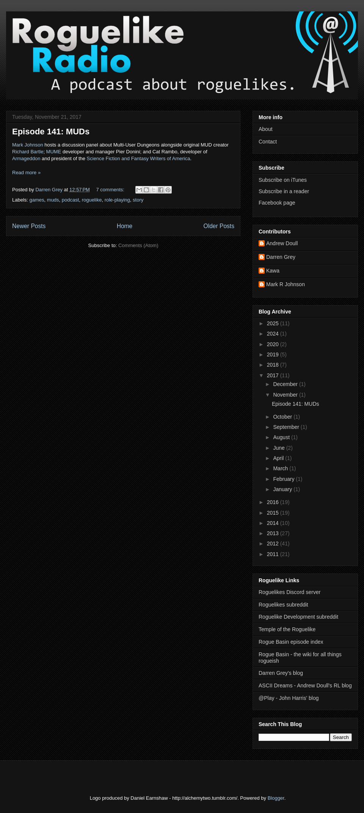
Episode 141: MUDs (50, 131)
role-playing (117, 200)
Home (125, 226)
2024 (273, 334)
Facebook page (277, 203)
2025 (273, 323)
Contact (268, 142)
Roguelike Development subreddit (298, 617)
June (279, 448)
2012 (273, 543)
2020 (273, 344)
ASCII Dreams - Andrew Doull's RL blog (305, 685)
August (282, 437)
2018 (273, 365)
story (138, 200)
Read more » (26, 172)
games (37, 200)
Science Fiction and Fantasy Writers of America (138, 158)
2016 (273, 502)
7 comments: (111, 189)
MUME (53, 151)
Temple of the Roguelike (287, 629)
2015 (273, 513)
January (283, 489)
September (286, 427)
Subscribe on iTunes (283, 180)
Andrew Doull (282, 243)
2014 (273, 523)
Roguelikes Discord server (289, 592)
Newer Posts (29, 226)
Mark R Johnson (285, 284)
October (283, 417)
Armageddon (26, 158)
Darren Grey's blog (281, 673)
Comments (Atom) (138, 245)
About (266, 129)
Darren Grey (280, 257)
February (284, 479)
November (286, 395)
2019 (273, 354)
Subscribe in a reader (284, 191)
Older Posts (219, 226)
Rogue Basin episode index (291, 642)
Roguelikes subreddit (283, 605)
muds (53, 200)
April (279, 458)
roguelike (92, 200)
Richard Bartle (27, 151)
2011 (273, 554)
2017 (273, 375)
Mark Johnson (27, 145)
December (286, 384)
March (281, 468)
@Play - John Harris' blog (289, 698)
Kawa (272, 271)
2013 (273, 533)
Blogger (276, 798)
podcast (70, 200)
